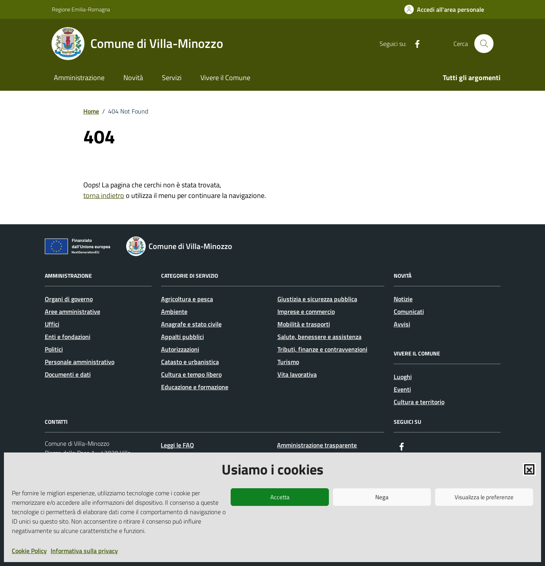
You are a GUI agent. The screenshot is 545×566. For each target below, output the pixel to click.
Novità (133, 77)
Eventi (402, 389)
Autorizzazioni (180, 349)
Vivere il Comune (225, 77)
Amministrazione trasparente (317, 445)
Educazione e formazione (194, 387)
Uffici (52, 324)
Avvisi (402, 324)
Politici (54, 349)
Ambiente (174, 311)
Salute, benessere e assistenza (319, 336)
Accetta (280, 497)
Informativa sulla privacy (84, 550)
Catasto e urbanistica (190, 361)
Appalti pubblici (182, 336)
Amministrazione (79, 77)
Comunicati (409, 311)
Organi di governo (69, 299)
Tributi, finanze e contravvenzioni (322, 349)
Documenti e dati (68, 374)
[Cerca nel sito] (483, 43)
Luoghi (403, 376)
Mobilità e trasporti (303, 324)
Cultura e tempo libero (191, 374)
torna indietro (103, 195)
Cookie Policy (29, 550)
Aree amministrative (72, 311)
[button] (529, 469)
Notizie (403, 299)
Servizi (172, 77)
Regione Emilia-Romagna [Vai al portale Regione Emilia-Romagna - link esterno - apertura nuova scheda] (81, 9)
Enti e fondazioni (67, 336)
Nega (382, 497)
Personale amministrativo (79, 361)
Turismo (288, 361)
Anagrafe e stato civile (191, 324)
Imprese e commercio (306, 311)
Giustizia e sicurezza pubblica (317, 299)
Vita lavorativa (297, 374)
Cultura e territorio (419, 402)
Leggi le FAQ (177, 445)
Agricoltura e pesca (187, 299)
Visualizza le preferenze (484, 497)
